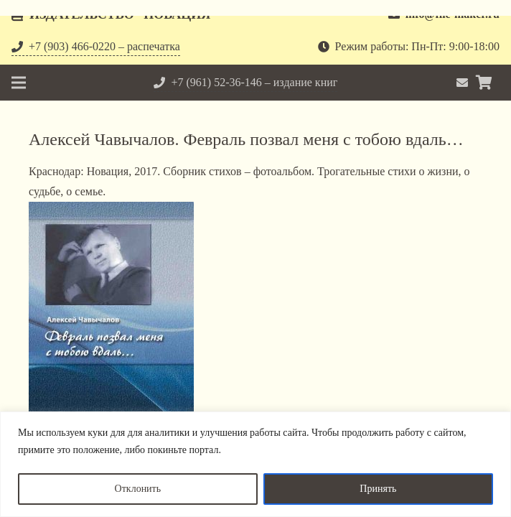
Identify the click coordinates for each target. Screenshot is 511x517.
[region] (255, 464)
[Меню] (18, 83)
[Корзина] (484, 83)
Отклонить (138, 488)
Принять (378, 488)
